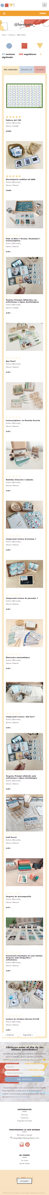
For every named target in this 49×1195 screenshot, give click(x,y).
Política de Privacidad (21, 1097)
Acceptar (24, 1181)
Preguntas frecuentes (24, 1121)
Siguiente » (28, 1035)
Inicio (4, 35)
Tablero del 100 (13, 120)
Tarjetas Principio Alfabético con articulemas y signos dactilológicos (22, 301)
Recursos (24, 1115)
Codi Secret (11, 837)
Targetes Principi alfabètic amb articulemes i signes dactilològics (21, 777)
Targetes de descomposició (18, 896)
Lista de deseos (24, 1163)
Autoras (12, 35)
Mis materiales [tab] (10, 69)
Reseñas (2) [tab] (26, 69)
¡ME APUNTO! (24, 1079)
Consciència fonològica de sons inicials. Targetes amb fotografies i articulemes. (24, 958)
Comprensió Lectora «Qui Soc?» (20, 717)
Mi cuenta (24, 1160)
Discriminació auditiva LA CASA (20, 179)
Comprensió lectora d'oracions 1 (21, 539)
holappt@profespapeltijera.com (25, 1138)
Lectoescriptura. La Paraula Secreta (23, 420)
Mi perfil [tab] (40, 69)
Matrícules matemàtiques (18, 657)
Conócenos (24, 1118)
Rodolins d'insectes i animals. (20, 480)
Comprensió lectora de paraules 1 (22, 598)
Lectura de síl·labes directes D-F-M (22, 1019)
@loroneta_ (16, 123)
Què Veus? (11, 361)
